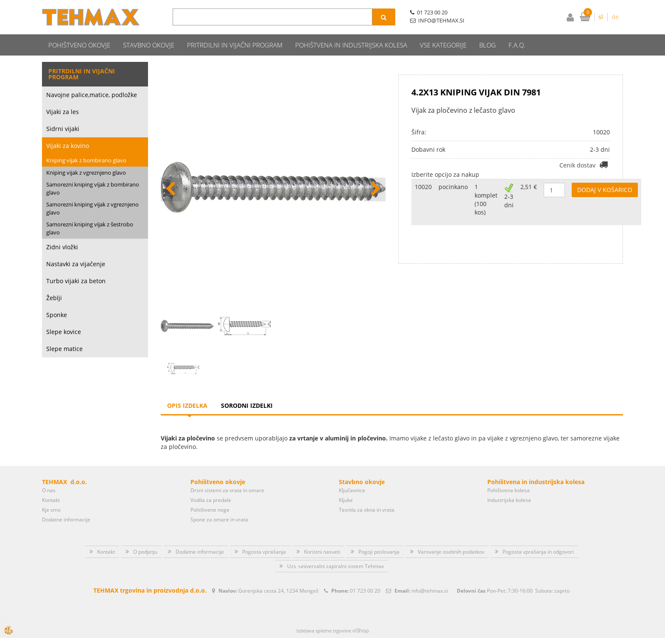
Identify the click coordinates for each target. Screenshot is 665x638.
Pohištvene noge (209, 509)
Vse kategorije (443, 45)
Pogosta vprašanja (264, 551)
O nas (49, 490)
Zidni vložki (62, 247)
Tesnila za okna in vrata (366, 509)
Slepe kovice (63, 332)
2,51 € (528, 187)
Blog (487, 45)
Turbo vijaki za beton (76, 281)
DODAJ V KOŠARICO (604, 190)
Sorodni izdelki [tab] (247, 405)
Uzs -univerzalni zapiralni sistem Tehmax (335, 566)
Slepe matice (64, 349)
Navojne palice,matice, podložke (91, 95)
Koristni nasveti (322, 551)
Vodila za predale (210, 500)
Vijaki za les (62, 112)
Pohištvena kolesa (508, 490)
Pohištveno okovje (79, 45)
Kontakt (51, 500)
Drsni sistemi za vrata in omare (227, 490)
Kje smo (51, 509)
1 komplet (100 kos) (486, 199)
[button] (375, 189)
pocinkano (453, 187)
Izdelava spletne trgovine (323, 630)
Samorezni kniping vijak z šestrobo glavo (89, 228)
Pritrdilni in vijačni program (234, 45)
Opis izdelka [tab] (187, 405)
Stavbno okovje (148, 45)
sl (600, 17)
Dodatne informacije (66, 519)
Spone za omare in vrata (219, 519)
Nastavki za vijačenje (75, 264)
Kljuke (346, 500)
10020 (423, 187)
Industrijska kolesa (509, 500)
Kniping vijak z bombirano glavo (86, 160)
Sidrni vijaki (62, 129)
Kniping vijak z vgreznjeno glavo (86, 172)
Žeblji (54, 298)
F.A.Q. (517, 45)
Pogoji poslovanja (379, 551)
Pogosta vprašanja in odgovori (538, 551)
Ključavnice (352, 490)
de (615, 17)
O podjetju (145, 551)
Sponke (56, 315)
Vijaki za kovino (67, 146)
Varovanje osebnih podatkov (451, 551)
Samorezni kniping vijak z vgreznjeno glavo (92, 208)
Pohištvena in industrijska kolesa (351, 45)
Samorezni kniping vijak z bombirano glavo (92, 188)
